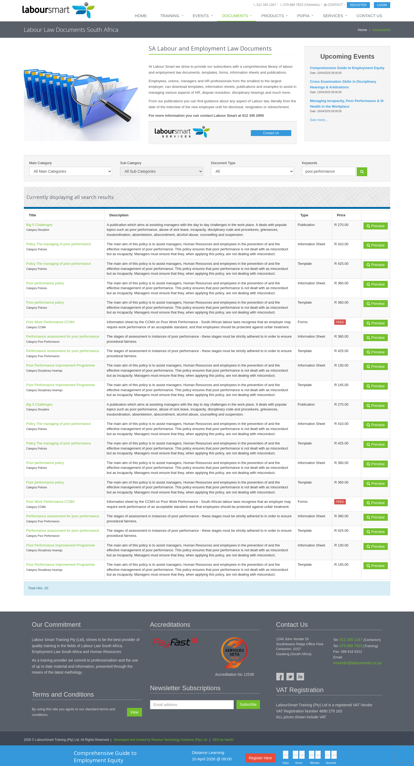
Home (141, 15)
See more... (319, 120)
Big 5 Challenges (39, 225)
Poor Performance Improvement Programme (60, 365)
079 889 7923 (293, 5)
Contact (335, 5)
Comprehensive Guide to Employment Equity (105, 756)
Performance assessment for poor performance (62, 336)
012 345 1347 (266, 5)
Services (333, 15)
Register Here (260, 758)
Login (382, 5)
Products (272, 15)
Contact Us (369, 15)
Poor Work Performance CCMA (50, 322)
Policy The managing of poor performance (58, 244)
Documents (235, 15)
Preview (376, 226)
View (135, 712)
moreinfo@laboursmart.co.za (357, 663)
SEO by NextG (223, 740)
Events (201, 15)
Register (358, 5)
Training (169, 15)
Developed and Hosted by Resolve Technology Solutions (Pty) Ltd (160, 740)
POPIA (303, 15)
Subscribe (248, 704)
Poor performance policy (45, 283)
